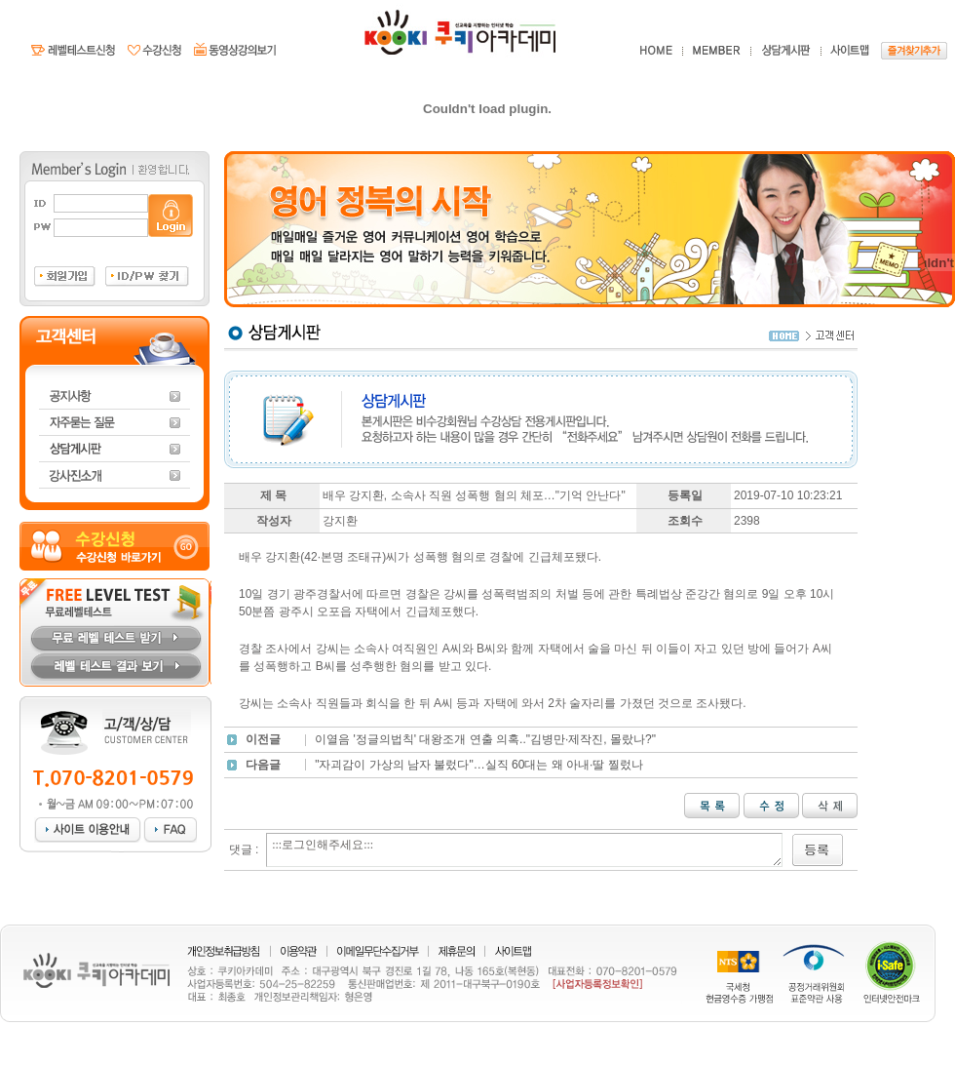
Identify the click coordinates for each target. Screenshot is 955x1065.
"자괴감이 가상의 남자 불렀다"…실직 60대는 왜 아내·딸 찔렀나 (479, 764)
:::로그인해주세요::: (524, 850)
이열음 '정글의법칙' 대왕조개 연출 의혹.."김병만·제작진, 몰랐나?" (485, 739)
